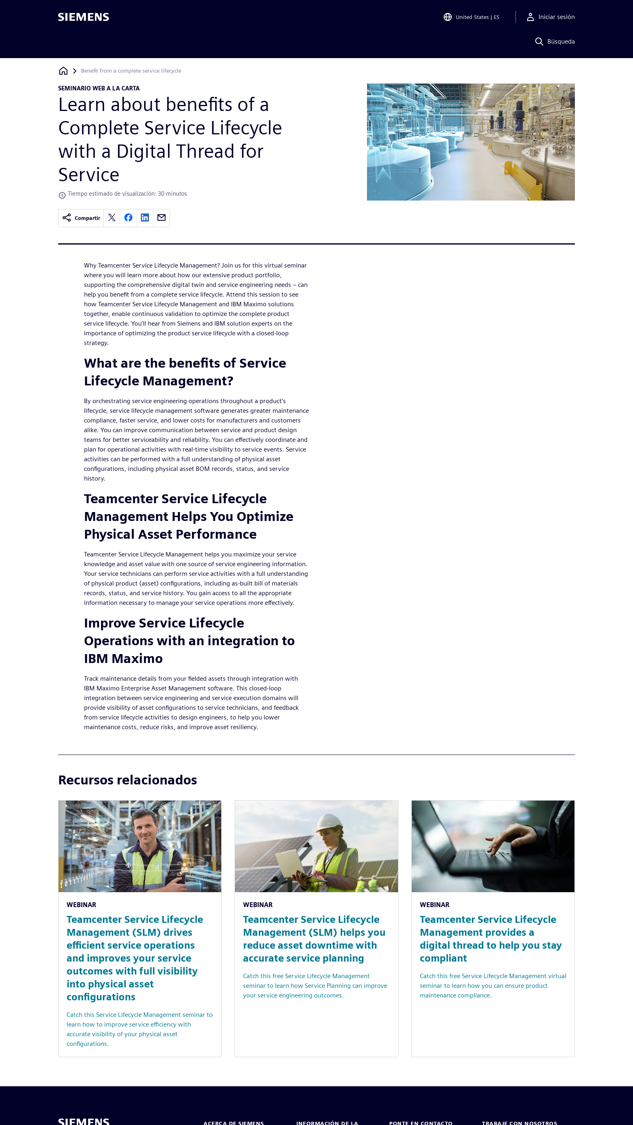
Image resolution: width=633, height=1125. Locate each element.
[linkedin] (145, 218)
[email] (161, 218)
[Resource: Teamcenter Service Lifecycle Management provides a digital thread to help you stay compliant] (493, 928)
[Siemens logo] (83, 18)
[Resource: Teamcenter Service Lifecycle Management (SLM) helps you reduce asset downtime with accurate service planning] (316, 928)
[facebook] (128, 218)
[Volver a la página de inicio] (63, 71)
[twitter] (112, 218)
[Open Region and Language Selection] (471, 18)
